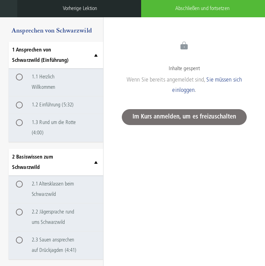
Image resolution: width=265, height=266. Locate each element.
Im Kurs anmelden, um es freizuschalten (184, 117)
